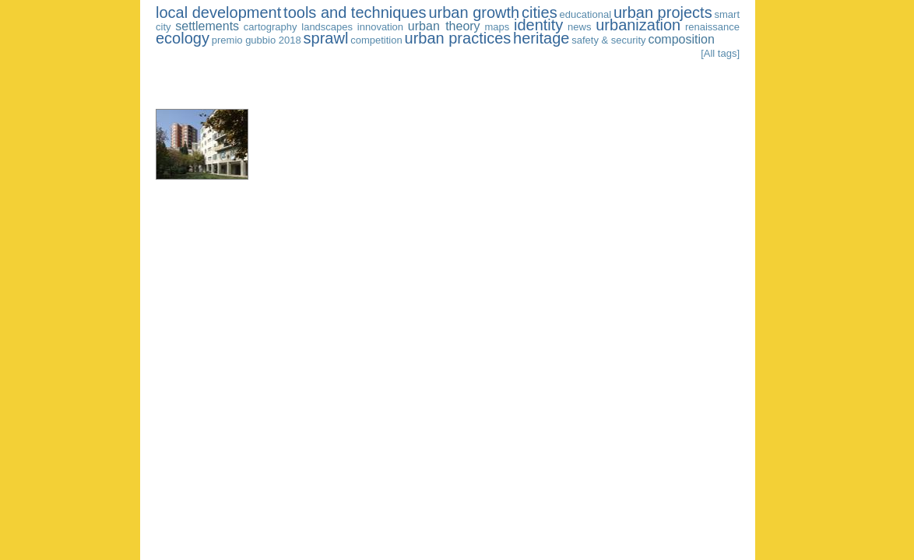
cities (539, 12)
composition (681, 39)
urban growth (473, 12)
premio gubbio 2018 (256, 40)
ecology (182, 38)
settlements (207, 26)
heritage (541, 38)
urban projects (662, 12)
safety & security (608, 40)
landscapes (327, 27)
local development (218, 12)
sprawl (326, 38)
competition (376, 40)
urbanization (638, 24)
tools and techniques (355, 12)
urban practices (458, 38)
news (579, 27)
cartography (270, 27)
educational (586, 14)
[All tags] (720, 53)
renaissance (712, 27)
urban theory (444, 26)
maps (496, 27)
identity (538, 24)
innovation (380, 27)
